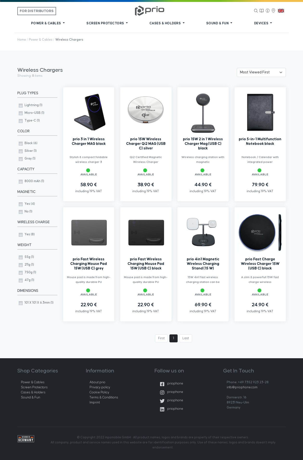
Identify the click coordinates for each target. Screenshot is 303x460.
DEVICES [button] (261, 23)
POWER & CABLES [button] (46, 23)
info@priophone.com (242, 387)
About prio (97, 382)
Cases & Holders (33, 392)
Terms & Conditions (104, 397)
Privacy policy (100, 387)
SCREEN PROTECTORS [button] (105, 23)
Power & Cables (40, 39)
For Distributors (37, 11)
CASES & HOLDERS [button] (165, 23)
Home (21, 39)
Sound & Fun (30, 397)
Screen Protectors (34, 387)
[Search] (256, 10)
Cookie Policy (99, 392)
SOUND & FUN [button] (218, 23)
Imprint (95, 402)
